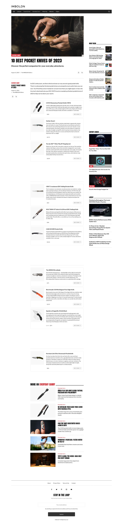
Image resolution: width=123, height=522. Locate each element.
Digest (57, 11)
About (49, 483)
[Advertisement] (83, 5)
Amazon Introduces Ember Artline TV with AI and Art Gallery (96, 80)
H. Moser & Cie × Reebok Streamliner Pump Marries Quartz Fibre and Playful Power (99, 227)
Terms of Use (66, 483)
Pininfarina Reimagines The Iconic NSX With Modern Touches (99, 201)
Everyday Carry (36, 11)
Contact (74, 483)
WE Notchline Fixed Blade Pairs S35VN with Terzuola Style (70, 408)
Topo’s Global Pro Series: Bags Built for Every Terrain (70, 457)
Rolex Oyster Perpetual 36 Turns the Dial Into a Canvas (97, 71)
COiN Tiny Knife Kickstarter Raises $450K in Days (69, 424)
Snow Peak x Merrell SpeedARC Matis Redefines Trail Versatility (96, 49)
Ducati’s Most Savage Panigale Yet (98, 189)
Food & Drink (27, 11)
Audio (91, 166)
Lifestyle (19, 11)
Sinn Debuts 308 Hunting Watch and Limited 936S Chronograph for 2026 (96, 57)
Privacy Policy (56, 483)
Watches (51, 11)
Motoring (44, 11)
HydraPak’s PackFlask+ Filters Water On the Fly (70, 441)
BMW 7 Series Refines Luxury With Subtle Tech (100, 220)
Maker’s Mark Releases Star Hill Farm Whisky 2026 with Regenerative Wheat (99, 235)
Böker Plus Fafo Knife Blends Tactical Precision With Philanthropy (70, 391)
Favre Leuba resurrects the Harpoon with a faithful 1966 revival (97, 88)
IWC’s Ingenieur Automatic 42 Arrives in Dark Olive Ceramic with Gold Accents (96, 96)
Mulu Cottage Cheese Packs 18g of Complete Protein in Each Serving (97, 64)
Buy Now (76, 114)
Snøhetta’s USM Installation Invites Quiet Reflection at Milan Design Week (100, 243)
